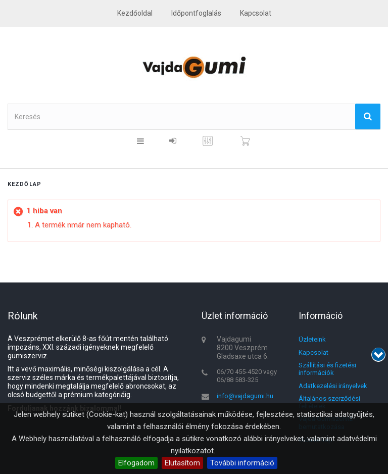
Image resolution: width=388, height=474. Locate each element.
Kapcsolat (313, 352)
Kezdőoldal (135, 13)
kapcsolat (255, 13)
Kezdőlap (24, 184)
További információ (242, 462)
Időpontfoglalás (196, 13)
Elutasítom (182, 462)
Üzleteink (312, 339)
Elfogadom (136, 462)
